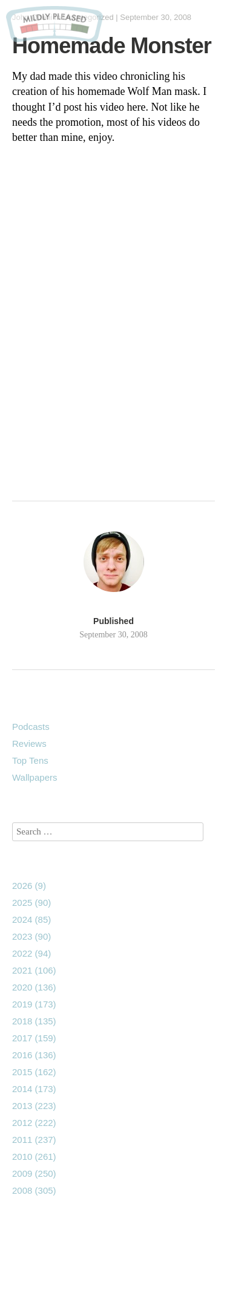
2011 (34, 1139)
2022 (31, 953)
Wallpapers (34, 777)
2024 (31, 919)
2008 (34, 1190)
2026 (29, 885)
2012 (34, 1123)
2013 (34, 1106)
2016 (34, 1055)
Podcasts (31, 726)
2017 (34, 1038)
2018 (34, 1021)
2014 (34, 1089)
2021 (34, 970)
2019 (34, 1004)
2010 (34, 1156)
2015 (34, 1072)
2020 (34, 987)
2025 (31, 902)
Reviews (29, 743)
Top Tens (30, 760)
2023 (31, 936)
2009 (34, 1173)
